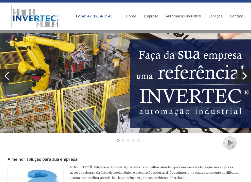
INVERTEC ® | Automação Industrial (34, 16)
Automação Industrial (183, 16)
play (229, 142)
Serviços (215, 16)
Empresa (151, 16)
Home (131, 16)
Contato (236, 16)
